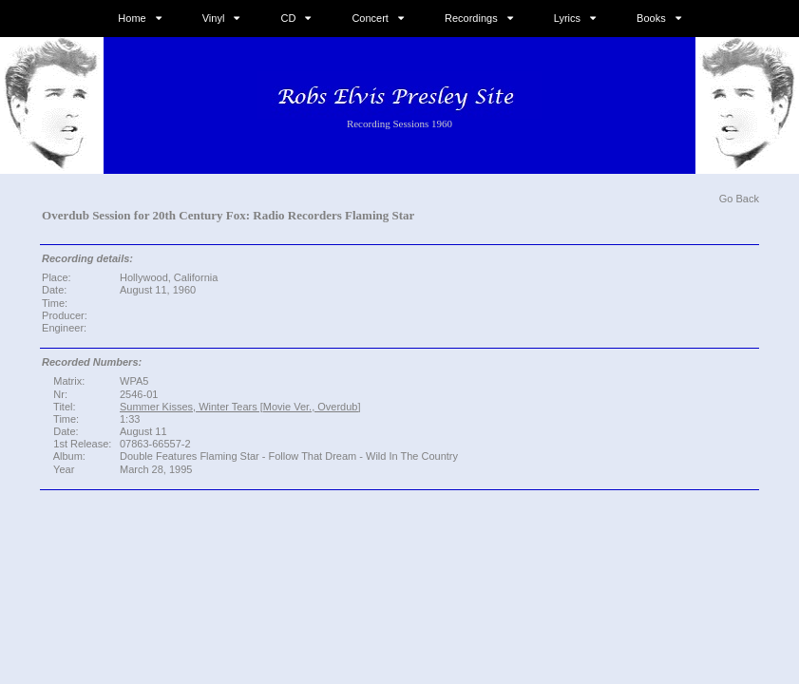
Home (131, 18)
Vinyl (213, 18)
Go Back (739, 198)
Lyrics (567, 18)
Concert (370, 18)
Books (651, 18)
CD (287, 18)
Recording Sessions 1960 (399, 123)
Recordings (471, 18)
